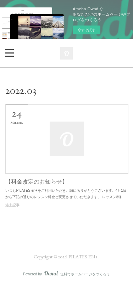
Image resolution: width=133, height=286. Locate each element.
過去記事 (12, 205)
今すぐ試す (86, 30)
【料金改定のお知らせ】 (36, 181)
